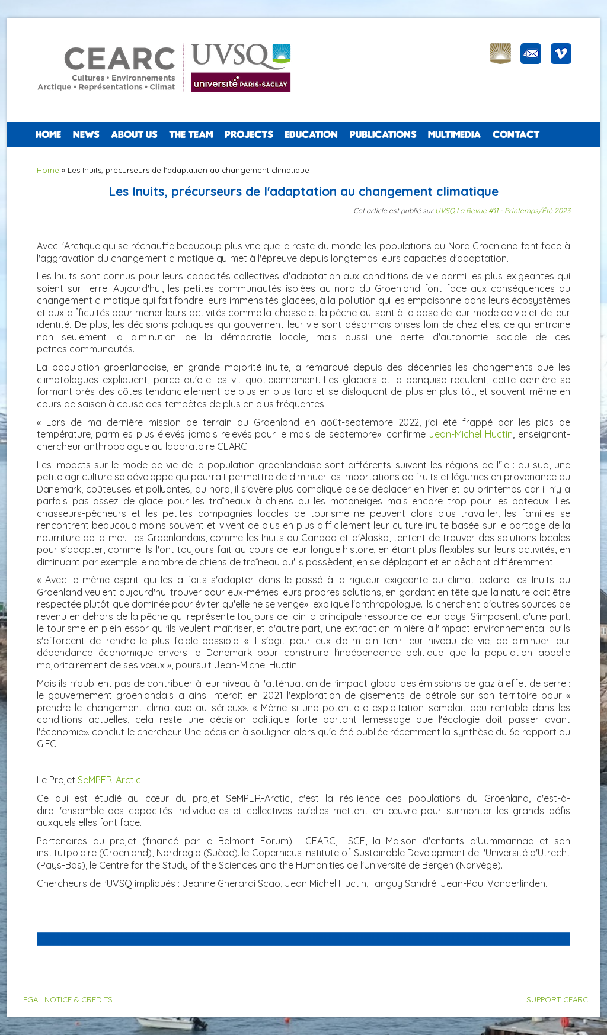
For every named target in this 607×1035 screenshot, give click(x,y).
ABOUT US (134, 134)
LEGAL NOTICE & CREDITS (66, 999)
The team (191, 134)
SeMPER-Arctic (109, 780)
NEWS (86, 134)
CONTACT (516, 134)
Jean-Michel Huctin (471, 434)
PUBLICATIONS (383, 134)
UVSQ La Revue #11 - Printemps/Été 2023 (502, 210)
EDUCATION (311, 134)
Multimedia (454, 134)
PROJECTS (249, 134)
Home (48, 134)
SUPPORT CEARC (557, 999)
